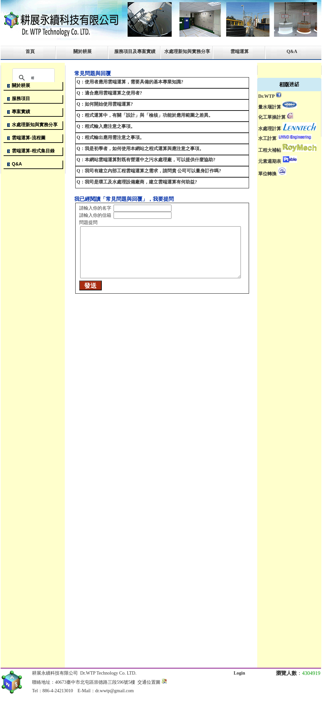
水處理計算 (269, 129)
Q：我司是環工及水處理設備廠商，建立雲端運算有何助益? (137, 182)
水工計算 (267, 138)
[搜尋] (32, 78)
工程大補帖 (269, 150)
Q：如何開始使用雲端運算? (105, 104)
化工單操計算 (272, 117)
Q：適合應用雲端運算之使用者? (109, 93)
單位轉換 (267, 173)
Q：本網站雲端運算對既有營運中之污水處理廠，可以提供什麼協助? (146, 159)
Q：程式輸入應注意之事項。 (106, 126)
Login (239, 673)
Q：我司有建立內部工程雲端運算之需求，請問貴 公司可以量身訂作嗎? (149, 170)
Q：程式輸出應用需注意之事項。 (110, 137)
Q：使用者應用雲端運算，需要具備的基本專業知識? (130, 81)
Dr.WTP (266, 96)
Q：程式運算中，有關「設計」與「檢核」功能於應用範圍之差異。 (145, 115)
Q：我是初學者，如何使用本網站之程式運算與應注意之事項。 (140, 148)
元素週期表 (269, 161)
